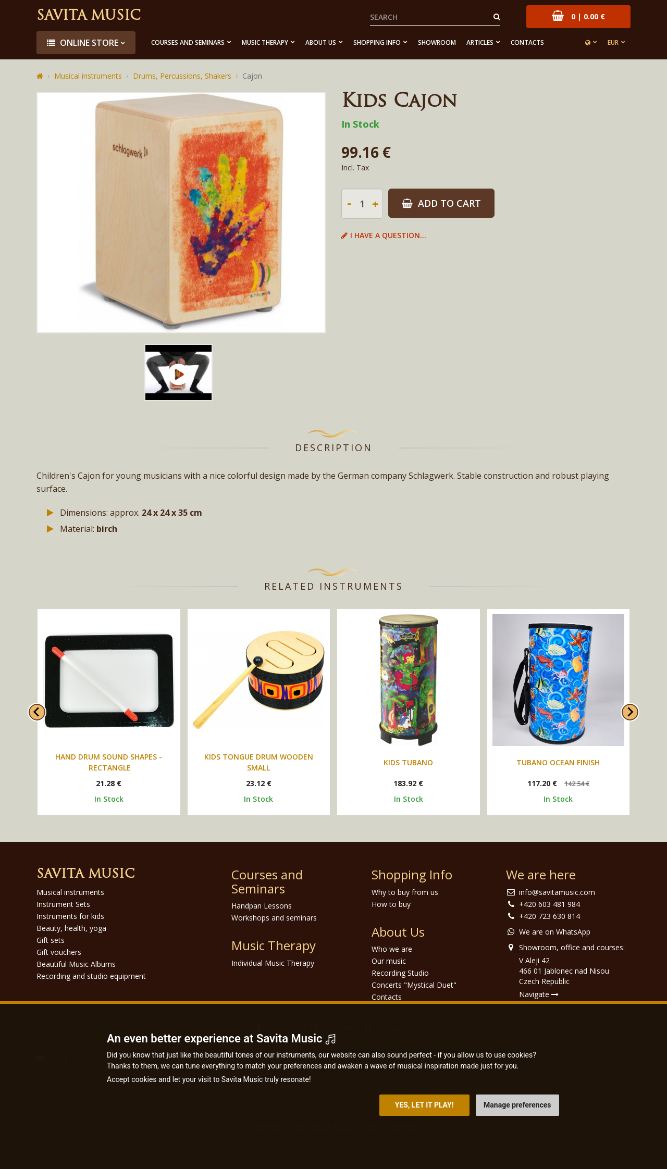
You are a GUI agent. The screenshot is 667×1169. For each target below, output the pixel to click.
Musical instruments (88, 76)
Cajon (252, 76)
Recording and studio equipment (91, 976)
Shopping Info (377, 42)
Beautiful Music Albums (76, 964)
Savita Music (88, 16)
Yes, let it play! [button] (424, 1105)
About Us (320, 42)
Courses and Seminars (188, 42)
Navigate (539, 994)
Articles (479, 42)
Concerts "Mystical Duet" (414, 985)
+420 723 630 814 (549, 916)
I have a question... (383, 235)
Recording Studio (400, 973)
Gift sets (50, 940)
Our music (389, 961)
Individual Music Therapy (272, 963)
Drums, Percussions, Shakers (182, 76)
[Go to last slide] (37, 712)
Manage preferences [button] (517, 1105)
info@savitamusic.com (557, 892)
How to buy (391, 904)
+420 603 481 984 (549, 904)
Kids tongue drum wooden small (258, 762)
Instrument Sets (63, 904)
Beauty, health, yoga (71, 928)
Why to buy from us (405, 892)
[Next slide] (630, 712)
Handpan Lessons (261, 906)
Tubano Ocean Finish (558, 762)
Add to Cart (441, 203)
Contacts (527, 42)
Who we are (392, 949)
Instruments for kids (70, 916)
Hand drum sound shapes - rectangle (108, 762)
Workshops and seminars (274, 918)
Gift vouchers (58, 952)
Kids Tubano (408, 762)
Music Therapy (265, 42)
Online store (82, 42)
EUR (613, 42)
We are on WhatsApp (554, 932)
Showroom (437, 42)
